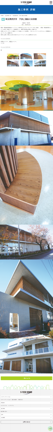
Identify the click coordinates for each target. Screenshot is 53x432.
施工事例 (3, 408)
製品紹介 (3, 402)
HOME (2, 15)
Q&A (2, 414)
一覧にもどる (26, 378)
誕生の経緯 (14, 399)
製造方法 (20, 399)
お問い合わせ (26, 422)
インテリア (10, 405)
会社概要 (3, 417)
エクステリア (3, 405)
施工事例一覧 (8, 15)
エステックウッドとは (5, 396)
